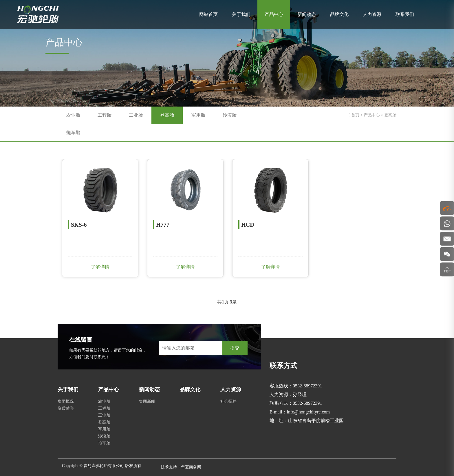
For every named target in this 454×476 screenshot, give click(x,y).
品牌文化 (339, 14)
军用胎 (198, 115)
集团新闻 (147, 401)
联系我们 (405, 14)
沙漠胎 (230, 115)
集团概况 (66, 401)
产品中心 (274, 14)
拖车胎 (73, 132)
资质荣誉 (66, 408)
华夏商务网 (191, 467)
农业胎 (73, 115)
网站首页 (208, 14)
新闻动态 (306, 14)
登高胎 (167, 115)
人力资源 (372, 14)
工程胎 (104, 115)
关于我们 (241, 14)
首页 (355, 115)
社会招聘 (228, 401)
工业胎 (136, 115)
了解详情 (100, 266)
